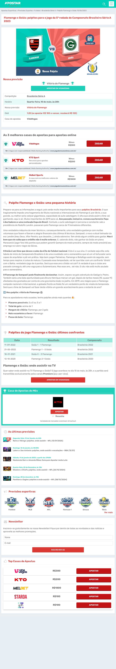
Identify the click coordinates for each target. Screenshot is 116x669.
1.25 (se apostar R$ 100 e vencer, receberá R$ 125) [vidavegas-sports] (52, 113)
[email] (58, 543)
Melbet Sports (36, 175)
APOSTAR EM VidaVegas (58, 88)
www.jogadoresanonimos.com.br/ (63, 151)
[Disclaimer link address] (67, 626)
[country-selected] (57, 643)
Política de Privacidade (67, 649)
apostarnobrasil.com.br (54, 635)
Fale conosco (69, 635)
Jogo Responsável (49, 649)
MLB (30, 510)
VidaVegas (34, 143)
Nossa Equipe (84, 649)
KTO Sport (34, 157)
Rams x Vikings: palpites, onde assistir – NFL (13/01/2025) (38, 441)
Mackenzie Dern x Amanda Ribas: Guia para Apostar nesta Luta (40, 460)
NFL (48, 510)
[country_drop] (60, 642)
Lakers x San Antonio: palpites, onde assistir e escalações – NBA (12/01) (44, 450)
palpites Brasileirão (91, 209)
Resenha (58, 416)
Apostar (59, 412)
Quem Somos (97, 649)
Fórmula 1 (67, 510)
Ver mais (108, 512)
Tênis (104, 510)
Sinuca (86, 510)
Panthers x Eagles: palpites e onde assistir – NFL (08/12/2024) (40, 479)
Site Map (78, 635)
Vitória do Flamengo (37, 107)
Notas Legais (34, 649)
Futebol (12, 510)
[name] (58, 537)
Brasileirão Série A (36, 96)
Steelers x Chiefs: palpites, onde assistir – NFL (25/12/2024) (39, 470)
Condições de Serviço (19, 649)
